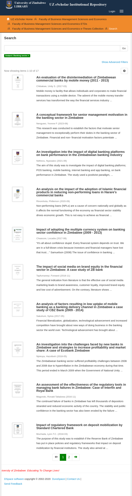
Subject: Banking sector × (17, 56)
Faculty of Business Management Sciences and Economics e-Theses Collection (57, 28)
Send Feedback (13, 483)
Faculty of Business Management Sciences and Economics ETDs (49, 23)
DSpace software (14, 478)
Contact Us (73, 478)
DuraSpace (58, 478)
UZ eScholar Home (22, 19)
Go (124, 48)
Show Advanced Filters (115, 62)
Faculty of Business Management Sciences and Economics (73, 19)
